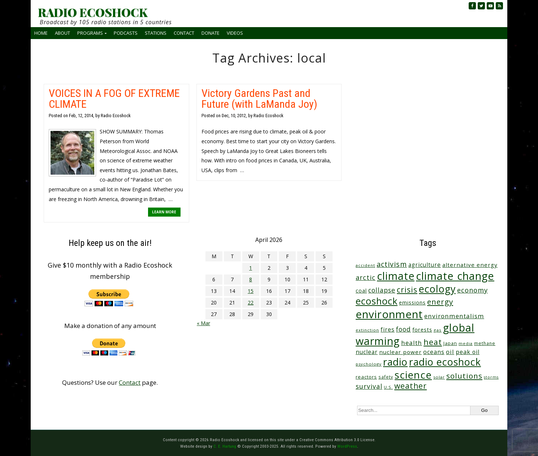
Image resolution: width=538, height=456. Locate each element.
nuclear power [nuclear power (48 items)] (400, 351)
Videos (235, 33)
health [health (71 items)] (411, 342)
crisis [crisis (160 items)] (407, 289)
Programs (90, 33)
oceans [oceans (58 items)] (433, 352)
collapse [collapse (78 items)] (381, 290)
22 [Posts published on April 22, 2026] (250, 302)
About (62, 33)
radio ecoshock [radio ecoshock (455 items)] (445, 361)
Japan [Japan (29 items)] (450, 343)
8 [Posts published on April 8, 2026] (250, 279)
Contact (184, 33)
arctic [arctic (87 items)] (366, 277)
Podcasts (126, 33)
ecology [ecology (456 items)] (437, 288)
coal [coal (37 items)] (361, 290)
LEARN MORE (164, 211)
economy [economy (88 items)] (472, 289)
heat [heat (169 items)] (433, 342)
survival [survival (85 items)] (369, 386)
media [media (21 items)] (466, 343)
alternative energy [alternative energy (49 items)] (470, 264)
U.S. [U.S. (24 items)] (388, 387)
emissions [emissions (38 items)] (412, 302)
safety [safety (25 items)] (385, 377)
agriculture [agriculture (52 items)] (424, 265)
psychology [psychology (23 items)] (369, 364)
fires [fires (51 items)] (388, 329)
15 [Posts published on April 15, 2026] (250, 290)
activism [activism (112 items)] (392, 264)
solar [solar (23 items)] (439, 377)
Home (41, 33)
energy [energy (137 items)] (440, 302)
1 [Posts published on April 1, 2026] (250, 267)
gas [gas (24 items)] (438, 330)
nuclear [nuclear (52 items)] (367, 352)
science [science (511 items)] (413, 375)
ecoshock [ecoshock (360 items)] (377, 301)
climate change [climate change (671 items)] (455, 276)
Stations (155, 33)
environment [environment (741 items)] (389, 314)
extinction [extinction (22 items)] (367, 330)
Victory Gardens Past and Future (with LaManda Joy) (259, 98)
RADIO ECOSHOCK (92, 12)
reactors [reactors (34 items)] (366, 377)
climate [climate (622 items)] (396, 276)
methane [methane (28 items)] (484, 343)
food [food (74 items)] (403, 329)
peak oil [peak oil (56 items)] (468, 352)
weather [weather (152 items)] (410, 386)
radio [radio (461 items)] (395, 361)
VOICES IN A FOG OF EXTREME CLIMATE (114, 98)
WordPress (347, 446)
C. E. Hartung (224, 446)
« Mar (203, 323)
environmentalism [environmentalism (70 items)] (454, 316)
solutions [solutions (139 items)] (464, 376)
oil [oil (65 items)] (450, 352)
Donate (210, 33)
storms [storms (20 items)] (491, 377)
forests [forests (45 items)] (422, 329)
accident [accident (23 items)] (365, 265)
